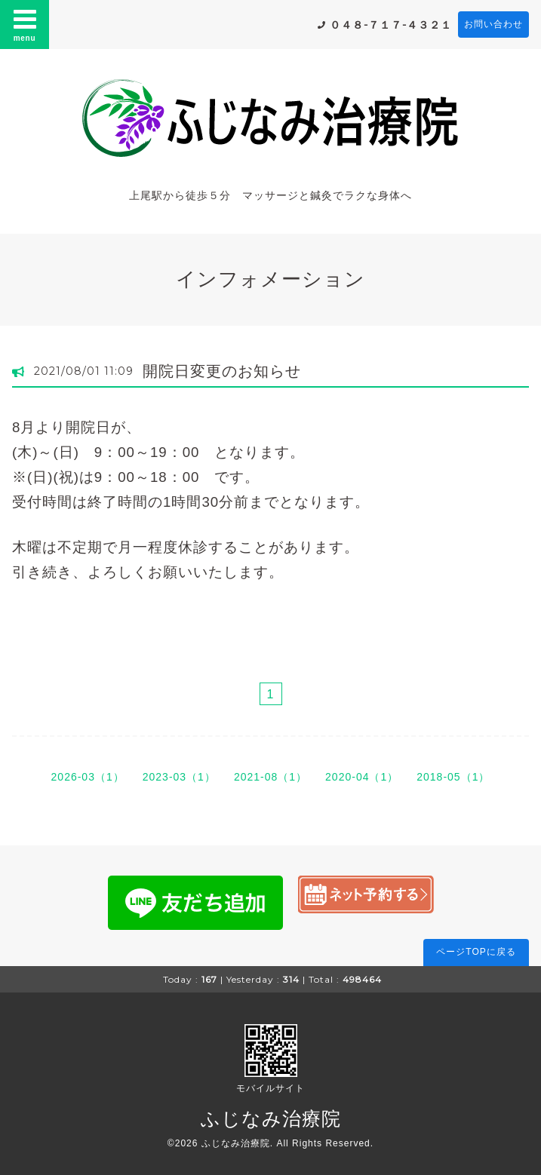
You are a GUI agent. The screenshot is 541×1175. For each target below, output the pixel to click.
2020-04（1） (361, 777)
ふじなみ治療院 (271, 1118)
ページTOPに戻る (475, 951)
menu (24, 24)
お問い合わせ (493, 24)
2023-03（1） (179, 777)
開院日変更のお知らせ (222, 371)
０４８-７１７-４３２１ (391, 25)
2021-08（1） (270, 777)
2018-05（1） (453, 777)
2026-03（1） (87, 777)
